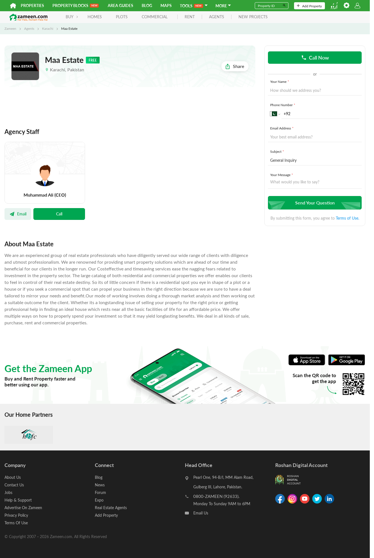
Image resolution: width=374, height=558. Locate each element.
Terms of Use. (347, 218)
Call (59, 214)
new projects (253, 17)
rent (190, 17)
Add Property (309, 6)
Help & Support (18, 500)
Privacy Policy (16, 515)
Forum (100, 492)
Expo (99, 500)
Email (17, 214)
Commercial (155, 16)
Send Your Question (314, 202)
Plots (122, 16)
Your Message (282, 174)
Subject (277, 151)
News (100, 485)
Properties (32, 5)
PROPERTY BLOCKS (75, 5)
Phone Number (283, 104)
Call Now (315, 57)
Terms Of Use (16, 522)
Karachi (47, 28)
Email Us (200, 513)
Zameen (10, 28)
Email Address (282, 128)
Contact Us (14, 485)
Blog (147, 5)
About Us (12, 477)
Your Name (280, 81)
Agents (29, 28)
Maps (166, 5)
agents (216, 17)
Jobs (8, 492)
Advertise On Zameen (23, 507)
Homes (95, 16)
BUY (72, 16)
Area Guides (120, 5)
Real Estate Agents (111, 507)
